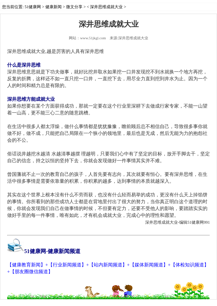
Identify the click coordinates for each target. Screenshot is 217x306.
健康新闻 (53, 6)
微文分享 (74, 6)
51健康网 (33, 6)
